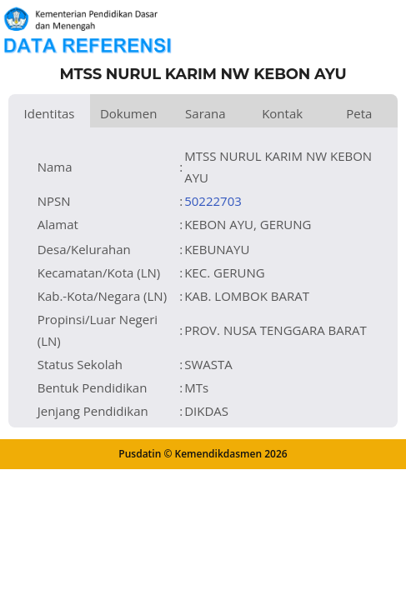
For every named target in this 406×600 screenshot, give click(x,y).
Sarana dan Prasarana (205, 116)
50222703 (213, 200)
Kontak (282, 113)
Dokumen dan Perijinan (129, 116)
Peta (359, 113)
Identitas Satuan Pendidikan (49, 116)
